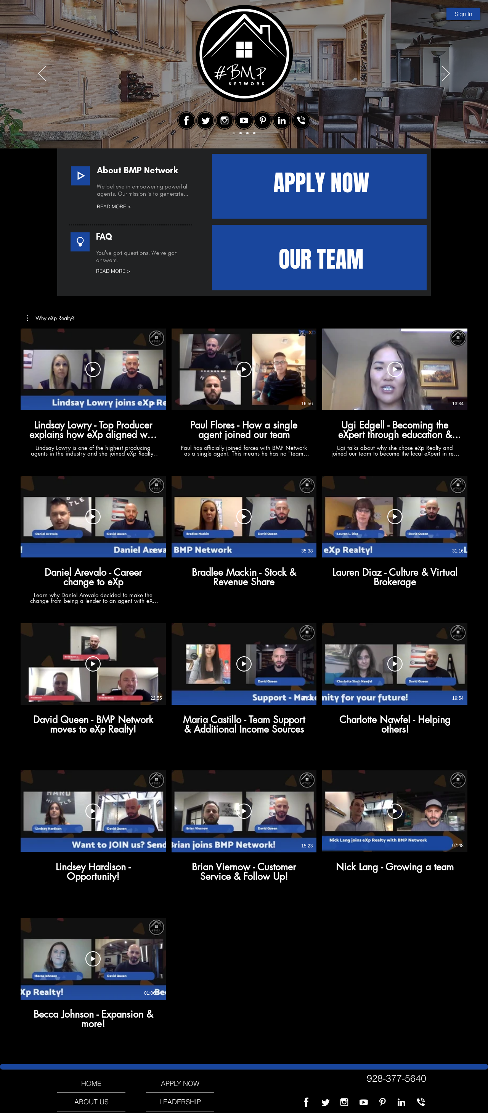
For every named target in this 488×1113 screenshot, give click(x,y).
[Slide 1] (234, 133)
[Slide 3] (247, 133)
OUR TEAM (321, 259)
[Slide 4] (254, 133)
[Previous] (42, 74)
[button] (51, 318)
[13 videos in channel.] (244, 687)
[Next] (446, 74)
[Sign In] (463, 14)
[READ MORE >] (130, 206)
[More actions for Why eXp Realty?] (51, 318)
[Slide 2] (240, 133)
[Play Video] (93, 369)
